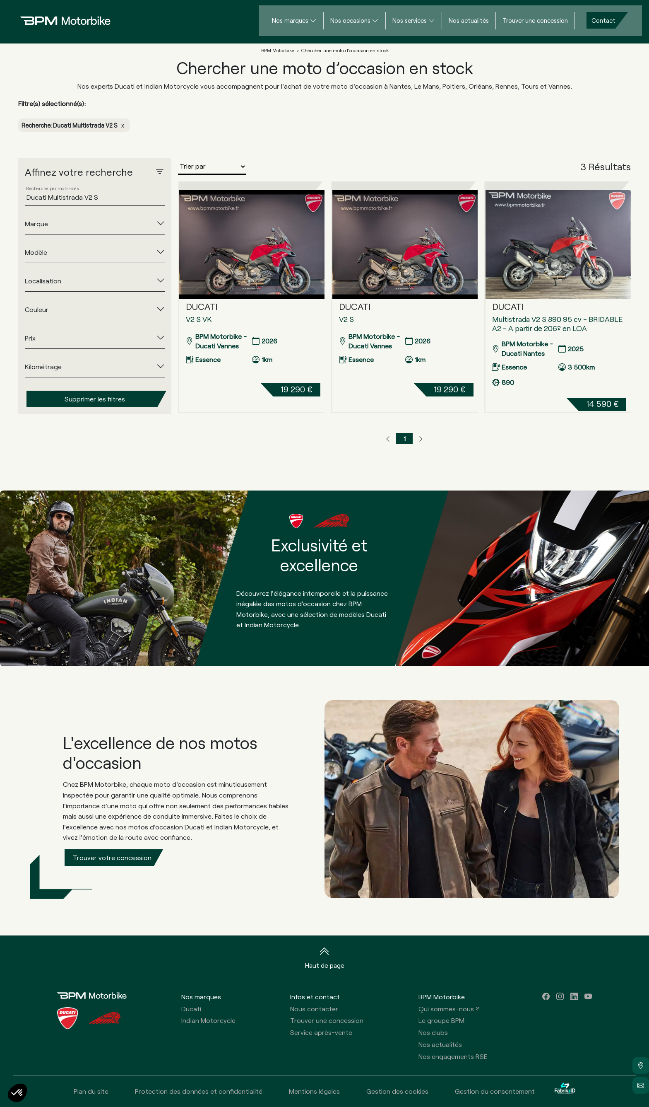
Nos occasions (350, 20)
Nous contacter (314, 1009)
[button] (388, 439)
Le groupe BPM (441, 1020)
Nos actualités (469, 20)
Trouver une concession (535, 20)
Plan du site (91, 1091)
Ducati (191, 1009)
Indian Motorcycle (208, 1020)
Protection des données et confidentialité (198, 1091)
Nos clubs (433, 1032)
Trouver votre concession (112, 857)
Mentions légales (314, 1091)
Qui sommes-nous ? (448, 1009)
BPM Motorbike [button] (441, 997)
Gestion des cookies (397, 1091)
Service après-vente (321, 1032)
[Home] (59, 20)
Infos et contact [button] (315, 997)
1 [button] (405, 438)
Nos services (409, 20)
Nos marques (290, 20)
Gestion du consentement (495, 1091)
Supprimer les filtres (95, 399)
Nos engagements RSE (453, 1056)
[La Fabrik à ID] (565, 1091)
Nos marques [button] (201, 997)
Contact (603, 20)
